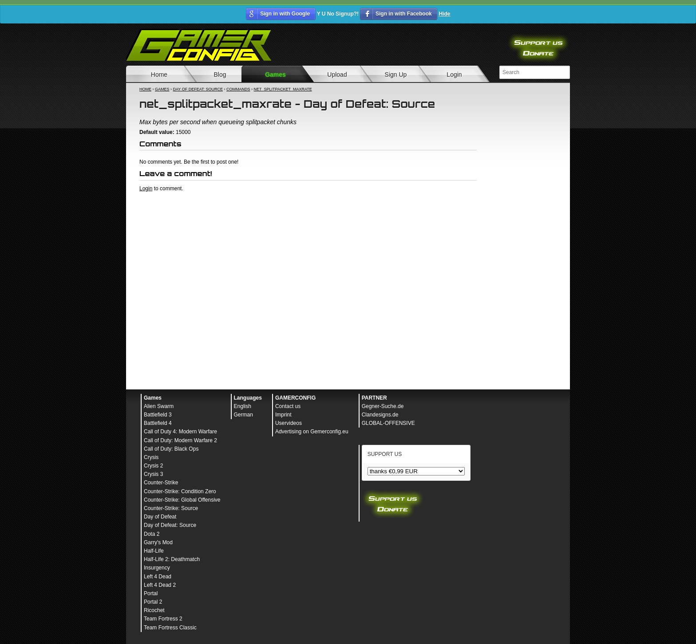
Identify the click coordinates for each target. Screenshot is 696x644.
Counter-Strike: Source (171, 508)
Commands (238, 89)
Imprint (283, 415)
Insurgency (157, 568)
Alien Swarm (159, 406)
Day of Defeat (160, 517)
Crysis (151, 457)
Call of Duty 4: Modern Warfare (180, 431)
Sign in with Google (285, 14)
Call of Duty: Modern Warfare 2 (180, 440)
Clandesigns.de (380, 415)
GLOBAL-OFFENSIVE (388, 423)
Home (159, 74)
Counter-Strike (161, 482)
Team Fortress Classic (170, 627)
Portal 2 (153, 602)
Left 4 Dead (157, 576)
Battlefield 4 (158, 423)
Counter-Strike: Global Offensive (182, 500)
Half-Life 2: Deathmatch (172, 559)
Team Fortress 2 (163, 619)
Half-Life (154, 551)
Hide (444, 14)
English (242, 406)
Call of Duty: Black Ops (171, 449)
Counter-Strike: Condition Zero (180, 491)
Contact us (288, 406)
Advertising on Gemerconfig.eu (311, 431)
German (243, 415)
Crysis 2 (153, 466)
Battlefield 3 (158, 415)
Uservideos (288, 423)
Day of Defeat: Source (198, 89)
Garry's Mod (158, 542)
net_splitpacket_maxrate (283, 89)
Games (275, 74)
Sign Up (396, 74)
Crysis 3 (153, 474)
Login (454, 74)
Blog (220, 74)
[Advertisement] (308, 216)
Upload (337, 74)
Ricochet (154, 610)
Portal (151, 593)
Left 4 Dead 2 (160, 585)
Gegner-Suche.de (383, 406)
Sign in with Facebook (404, 14)
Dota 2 (151, 534)
